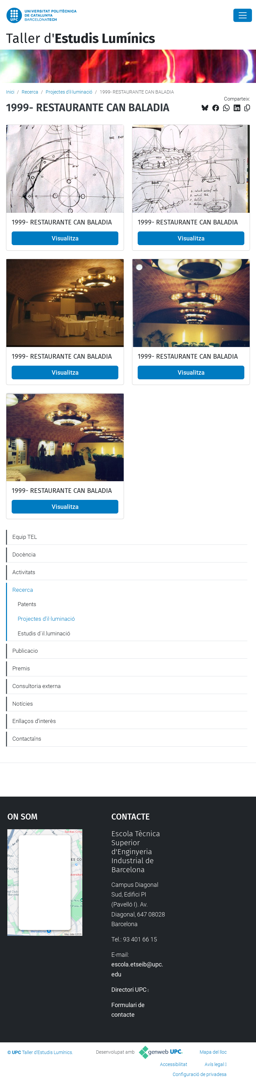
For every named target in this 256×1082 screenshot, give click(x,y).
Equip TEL (24, 537)
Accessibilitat (173, 1064)
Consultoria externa (36, 686)
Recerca (30, 92)
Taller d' (80, 39)
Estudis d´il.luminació (44, 633)
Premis (21, 668)
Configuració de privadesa (200, 1074)
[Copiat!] (247, 108)
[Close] (242, 15)
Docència (24, 554)
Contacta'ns (26, 738)
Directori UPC (129, 989)
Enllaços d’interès (34, 721)
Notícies (22, 703)
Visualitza (65, 238)
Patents (27, 604)
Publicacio (25, 650)
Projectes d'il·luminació (69, 92)
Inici (10, 92)
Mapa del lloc (213, 1052)
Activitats (23, 572)
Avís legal (214, 1064)
